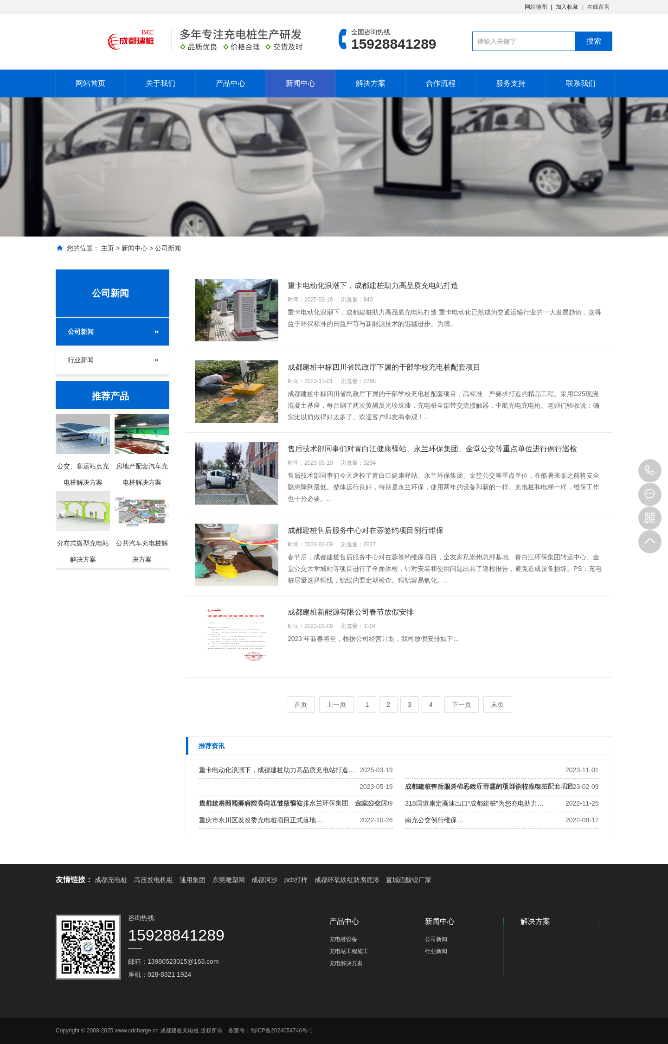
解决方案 (370, 83)
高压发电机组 (153, 880)
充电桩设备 (343, 939)
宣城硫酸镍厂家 (408, 880)
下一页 (461, 704)
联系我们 (581, 83)
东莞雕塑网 (228, 880)
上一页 (336, 704)
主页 (107, 248)
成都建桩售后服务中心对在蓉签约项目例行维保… (476, 786)
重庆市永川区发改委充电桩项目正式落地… (260, 820)
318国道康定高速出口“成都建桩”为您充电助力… (474, 803)
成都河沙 (264, 880)
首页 (300, 704)
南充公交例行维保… (434, 820)
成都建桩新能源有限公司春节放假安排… (257, 803)
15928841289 (650, 470)
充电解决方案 (346, 963)
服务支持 (511, 83)
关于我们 (160, 83)
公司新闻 (168, 248)
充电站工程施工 (348, 951)
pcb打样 (296, 880)
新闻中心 (300, 83)
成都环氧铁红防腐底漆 (347, 880)
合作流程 (441, 83)
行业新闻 (81, 360)
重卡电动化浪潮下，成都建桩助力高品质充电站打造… (277, 770)
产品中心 (230, 83)
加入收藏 (567, 7)
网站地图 (536, 7)
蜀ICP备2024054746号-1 (281, 1030)
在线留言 (598, 7)
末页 (497, 704)
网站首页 (90, 83)
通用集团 (193, 880)
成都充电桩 (111, 880)
